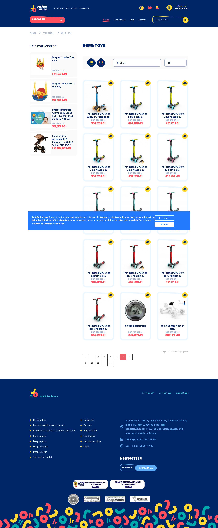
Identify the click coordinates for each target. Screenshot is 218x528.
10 (92, 363)
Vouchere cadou (92, 441)
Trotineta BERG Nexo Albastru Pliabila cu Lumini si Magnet (98, 116)
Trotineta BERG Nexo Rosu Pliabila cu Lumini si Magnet (135, 275)
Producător (48, 33)
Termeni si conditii (42, 457)
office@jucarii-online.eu (140, 439)
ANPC (87, 446)
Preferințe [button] (164, 218)
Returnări (89, 419)
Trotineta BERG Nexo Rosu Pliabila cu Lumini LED (98, 328)
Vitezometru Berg (135, 325)
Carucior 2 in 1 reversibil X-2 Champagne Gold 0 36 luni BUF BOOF (62, 140)
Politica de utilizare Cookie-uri (48, 425)
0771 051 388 (71, 8)
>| (110, 363)
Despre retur (40, 451)
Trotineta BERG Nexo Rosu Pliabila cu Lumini (172, 275)
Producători (90, 436)
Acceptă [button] (164, 224)
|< (85, 357)
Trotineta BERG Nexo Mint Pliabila (172, 168)
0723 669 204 (84, 8)
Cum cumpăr (119, 19)
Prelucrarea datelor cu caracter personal (54, 430)
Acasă (106, 19)
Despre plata (40, 441)
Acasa (33, 33)
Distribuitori (39, 419)
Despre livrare (40, 446)
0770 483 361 (59, 8)
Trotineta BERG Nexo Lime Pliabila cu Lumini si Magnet (135, 169)
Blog (132, 19)
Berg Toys (66, 33)
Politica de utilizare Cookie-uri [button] (48, 223)
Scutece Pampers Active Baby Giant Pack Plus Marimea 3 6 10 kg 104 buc (62, 114)
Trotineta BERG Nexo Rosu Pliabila (98, 274)
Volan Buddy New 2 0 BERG (172, 327)
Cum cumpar (39, 436)
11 (98, 363)
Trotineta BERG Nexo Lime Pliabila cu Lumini (172, 116)
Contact (142, 19)
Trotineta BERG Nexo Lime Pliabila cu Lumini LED (98, 169)
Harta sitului (90, 430)
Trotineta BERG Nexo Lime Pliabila (135, 115)
